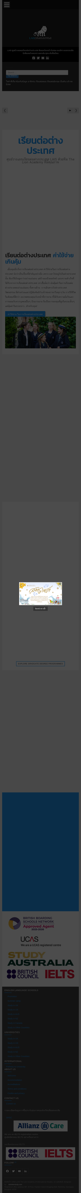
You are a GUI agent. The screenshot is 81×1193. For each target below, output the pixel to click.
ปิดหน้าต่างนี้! (40, 609)
